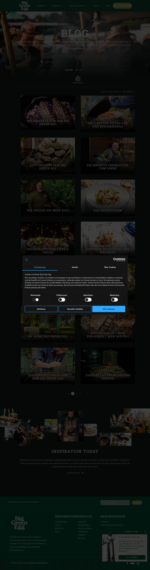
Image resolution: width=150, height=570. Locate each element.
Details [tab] (75, 267)
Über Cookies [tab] (110, 267)
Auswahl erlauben (75, 309)
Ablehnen (41, 309)
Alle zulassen (109, 309)
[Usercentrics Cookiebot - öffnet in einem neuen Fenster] (115, 259)
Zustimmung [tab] (39, 267)
